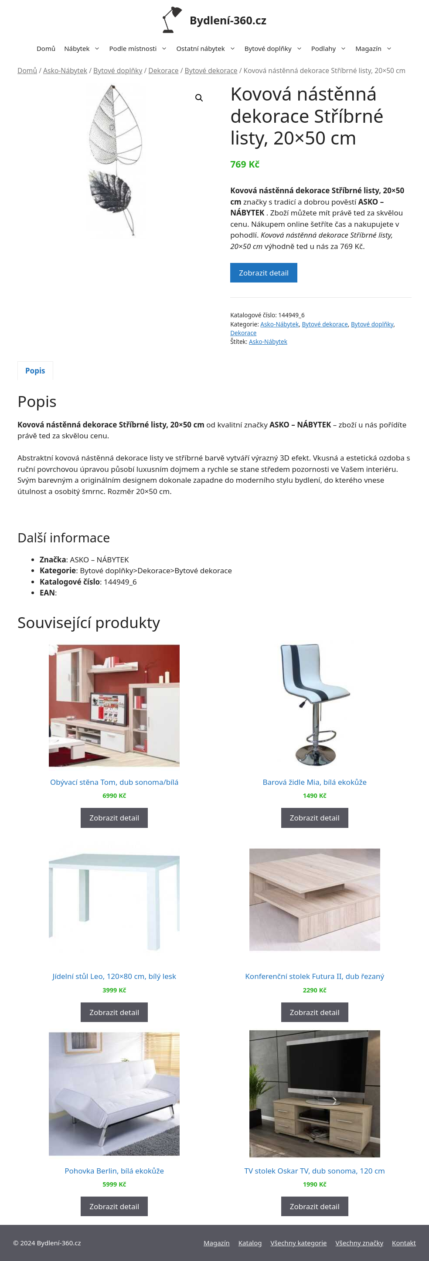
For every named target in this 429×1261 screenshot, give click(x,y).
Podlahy (331, 48)
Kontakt (404, 1242)
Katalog (250, 1242)
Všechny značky (360, 1242)
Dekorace (163, 70)
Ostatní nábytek (208, 48)
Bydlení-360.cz (228, 20)
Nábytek (84, 48)
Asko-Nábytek (65, 70)
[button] (199, 98)
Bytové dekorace (211, 70)
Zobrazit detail (264, 273)
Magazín (376, 48)
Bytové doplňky (276, 48)
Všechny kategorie (299, 1242)
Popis (35, 371)
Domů (46, 48)
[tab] (35, 370)
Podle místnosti (140, 48)
